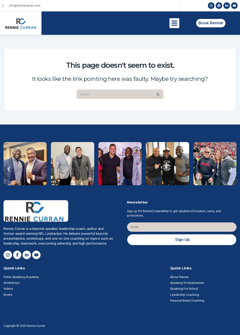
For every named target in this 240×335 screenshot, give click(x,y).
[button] (174, 23)
